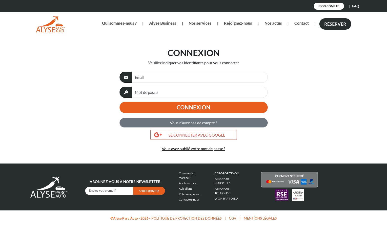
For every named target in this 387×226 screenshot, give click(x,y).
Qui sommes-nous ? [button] (119, 23)
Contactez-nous (189, 199)
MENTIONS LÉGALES (260, 218)
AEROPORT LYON (227, 173)
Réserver (335, 24)
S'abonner (149, 191)
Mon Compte (329, 6)
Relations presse (189, 194)
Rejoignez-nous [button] (238, 23)
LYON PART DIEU (226, 198)
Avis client (185, 188)
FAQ (355, 6)
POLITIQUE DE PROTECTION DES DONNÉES (186, 218)
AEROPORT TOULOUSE (223, 191)
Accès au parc (188, 183)
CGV (232, 218)
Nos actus (273, 23)
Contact (301, 23)
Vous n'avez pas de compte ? (193, 122)
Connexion (193, 107)
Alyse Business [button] (162, 23)
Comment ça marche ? (187, 175)
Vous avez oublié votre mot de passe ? (193, 148)
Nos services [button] (200, 23)
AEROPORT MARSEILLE (223, 181)
